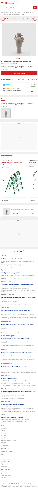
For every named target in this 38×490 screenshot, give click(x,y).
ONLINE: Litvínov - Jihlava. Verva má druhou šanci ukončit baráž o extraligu (17, 277)
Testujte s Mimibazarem (6, 451)
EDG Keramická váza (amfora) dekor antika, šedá (16, 61)
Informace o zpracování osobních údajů (9, 486)
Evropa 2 (3, 479)
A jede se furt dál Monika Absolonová (9, 423)
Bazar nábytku (4, 466)
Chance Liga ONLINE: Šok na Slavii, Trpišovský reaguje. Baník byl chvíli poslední (18, 275)
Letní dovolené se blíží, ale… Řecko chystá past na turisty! (13, 264)
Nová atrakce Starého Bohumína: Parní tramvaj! (11, 369)
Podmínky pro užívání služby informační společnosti (25, 485)
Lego (2, 456)
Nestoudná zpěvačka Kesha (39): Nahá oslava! (11, 286)
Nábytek (11, 12)
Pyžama (3, 458)
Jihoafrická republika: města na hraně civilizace (11, 370)
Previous (3, 180)
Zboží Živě (3, 430)
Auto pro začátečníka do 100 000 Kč (8, 440)
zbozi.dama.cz (4, 12)
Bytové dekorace (18, 12)
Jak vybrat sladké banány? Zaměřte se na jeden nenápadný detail (15, 355)
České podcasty (4, 473)
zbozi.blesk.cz (4, 435)
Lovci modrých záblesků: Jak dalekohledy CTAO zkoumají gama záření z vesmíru (18, 411)
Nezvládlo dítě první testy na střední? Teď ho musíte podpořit (14, 395)
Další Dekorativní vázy (7, 160)
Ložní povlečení (4, 464)
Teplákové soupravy (5, 461)
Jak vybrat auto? (4, 445)
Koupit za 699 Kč (19, 73)
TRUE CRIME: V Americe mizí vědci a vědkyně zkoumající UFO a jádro (15, 383)
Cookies (20, 486)
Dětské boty (3, 463)
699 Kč (32, 91)
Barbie (2, 454)
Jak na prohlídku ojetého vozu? (7, 437)
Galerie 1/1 (19, 58)
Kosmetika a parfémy (5, 459)
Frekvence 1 (3, 477)
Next (34, 180)
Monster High (4, 452)
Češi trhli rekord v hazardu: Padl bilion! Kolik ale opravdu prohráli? (15, 288)
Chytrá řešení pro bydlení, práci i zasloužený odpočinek (12, 398)
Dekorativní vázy (28, 12)
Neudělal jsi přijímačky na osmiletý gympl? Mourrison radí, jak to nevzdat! (16, 406)
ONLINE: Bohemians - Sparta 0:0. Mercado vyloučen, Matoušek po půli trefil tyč (18, 278)
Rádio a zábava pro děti (6, 475)
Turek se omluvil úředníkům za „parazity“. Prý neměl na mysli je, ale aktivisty (17, 344)
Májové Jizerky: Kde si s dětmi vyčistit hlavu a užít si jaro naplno (14, 303)
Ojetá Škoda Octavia (5, 444)
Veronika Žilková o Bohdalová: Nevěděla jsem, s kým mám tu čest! (15, 419)
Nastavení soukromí (27, 486)
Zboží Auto (3, 442)
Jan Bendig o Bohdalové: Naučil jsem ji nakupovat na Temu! (13, 421)
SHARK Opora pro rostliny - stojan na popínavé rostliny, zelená (12, 163)
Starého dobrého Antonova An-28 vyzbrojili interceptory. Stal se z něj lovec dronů (18, 332)
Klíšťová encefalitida (5, 396)
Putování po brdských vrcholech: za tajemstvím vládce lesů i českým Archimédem (18, 372)
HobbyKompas (4, 438)
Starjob (2, 472)
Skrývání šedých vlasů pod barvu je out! (9, 301)
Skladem (33, 86)
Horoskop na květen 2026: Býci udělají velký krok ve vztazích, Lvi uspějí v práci (17, 304)
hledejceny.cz (4, 428)
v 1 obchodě (5, 200)
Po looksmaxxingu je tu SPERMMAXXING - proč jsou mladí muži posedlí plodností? (18, 385)
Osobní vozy (3, 432)
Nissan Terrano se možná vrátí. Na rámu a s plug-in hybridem (14, 313)
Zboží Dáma (3, 433)
